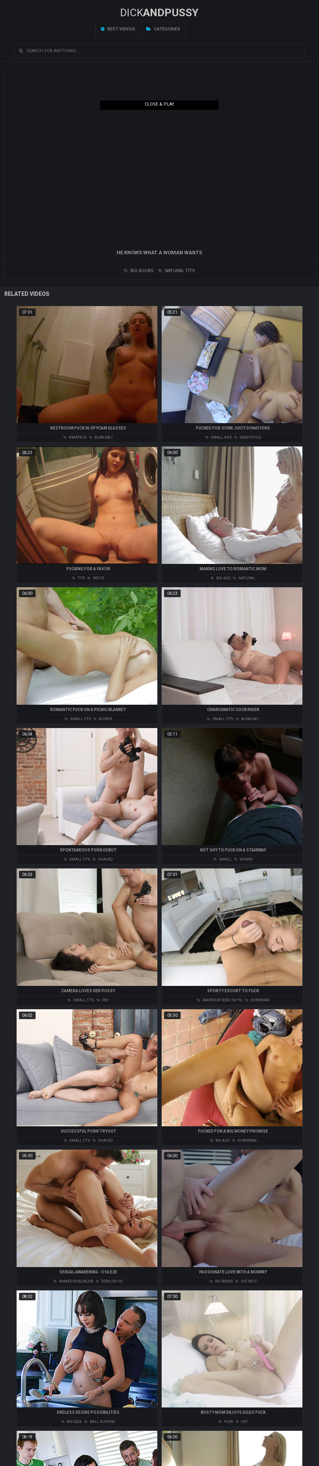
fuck (226, 1422)
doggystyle (247, 437)
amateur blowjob (73, 1281)
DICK (159, 12)
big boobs (138, 270)
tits (78, 578)
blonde (102, 719)
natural (244, 578)
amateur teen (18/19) (220, 1000)
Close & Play (159, 104)
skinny (243, 859)
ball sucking (99, 1422)
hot (242, 1422)
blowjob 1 (101, 437)
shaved (102, 859)
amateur (75, 437)
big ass (220, 578)
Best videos (118, 29)
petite (95, 578)
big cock (71, 1422)
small (222, 859)
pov (102, 1000)
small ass (218, 437)
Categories (163, 29)
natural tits (176, 270)
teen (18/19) (109, 1281)
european (257, 1000)
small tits (77, 719)
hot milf (246, 1281)
